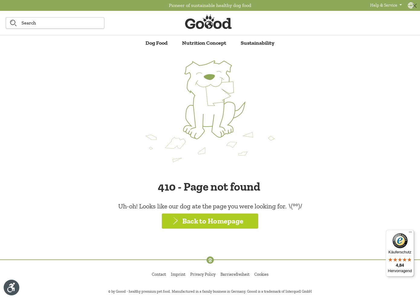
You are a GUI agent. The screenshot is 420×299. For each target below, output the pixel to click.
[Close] (414, 5)
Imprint (178, 274)
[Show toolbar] (11, 287)
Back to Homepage (213, 221)
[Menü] (410, 233)
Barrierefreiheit (234, 274)
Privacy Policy (203, 274)
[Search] (13, 23)
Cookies (261, 274)
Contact (159, 274)
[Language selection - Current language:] (410, 5)
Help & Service (384, 5)
